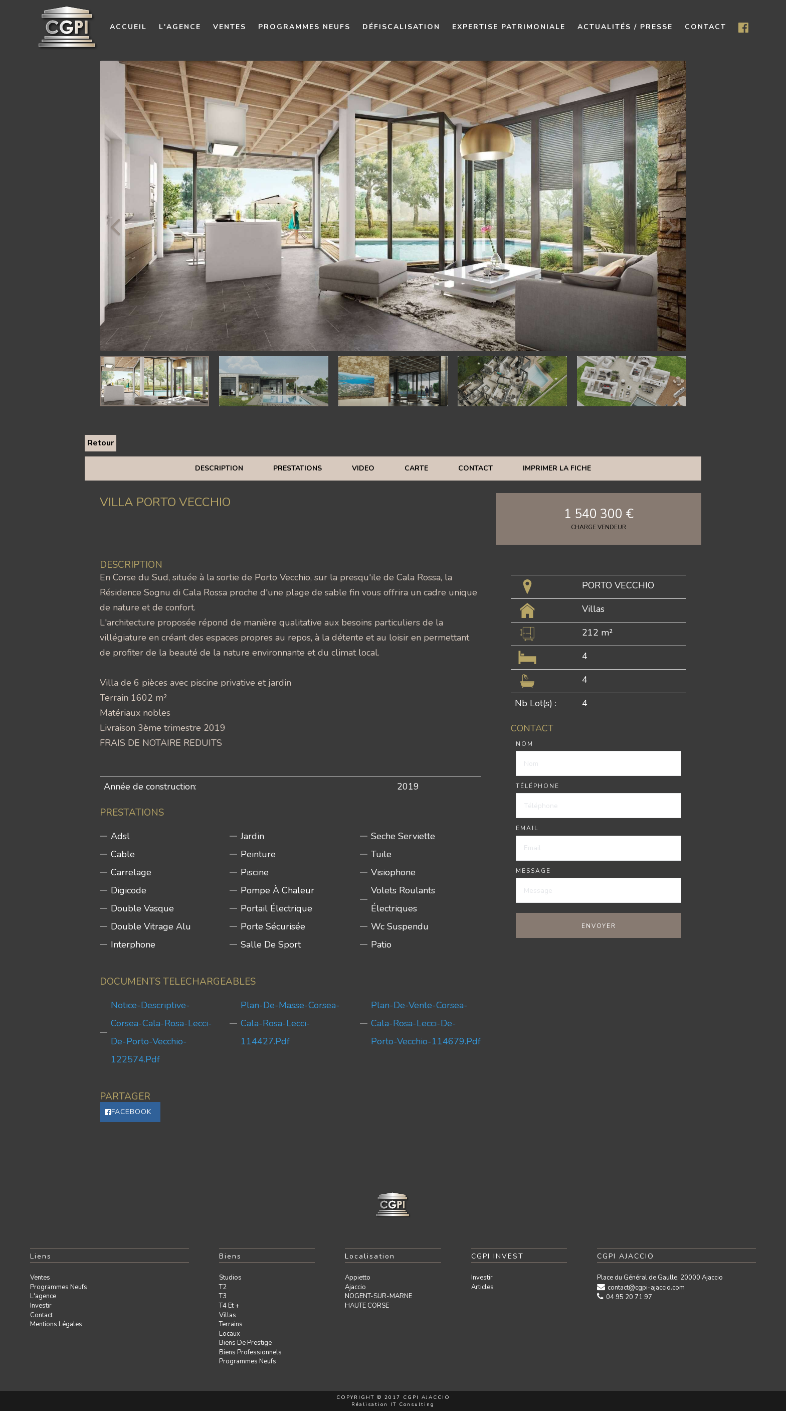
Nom (524, 744)
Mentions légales (56, 1324)
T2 (223, 1287)
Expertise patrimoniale (508, 27)
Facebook (128, 1112)
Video (363, 468)
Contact (475, 468)
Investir (41, 1305)
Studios (230, 1277)
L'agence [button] (180, 27)
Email (527, 828)
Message (533, 871)
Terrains (231, 1324)
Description (219, 468)
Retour (100, 442)
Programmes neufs (304, 27)
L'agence (43, 1296)
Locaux (229, 1333)
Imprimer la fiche (557, 468)
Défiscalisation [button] (401, 27)
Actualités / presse (625, 27)
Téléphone (537, 786)
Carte (416, 468)
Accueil (128, 27)
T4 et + (229, 1305)
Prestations (297, 468)
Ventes (40, 1277)
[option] (393, 206)
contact (705, 27)
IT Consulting (412, 1404)
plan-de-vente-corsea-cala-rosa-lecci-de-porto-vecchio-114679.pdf (426, 1023)
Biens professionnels (250, 1352)
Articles (482, 1287)
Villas (227, 1315)
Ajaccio (355, 1287)
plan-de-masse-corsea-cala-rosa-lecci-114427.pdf (290, 1023)
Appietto (357, 1277)
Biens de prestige (245, 1342)
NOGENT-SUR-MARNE (378, 1296)
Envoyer (598, 926)
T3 (223, 1296)
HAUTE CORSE (367, 1305)
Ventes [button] (229, 27)
